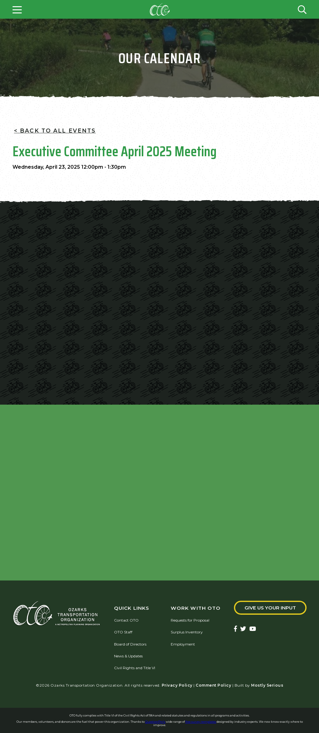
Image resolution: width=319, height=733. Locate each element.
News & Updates (128, 656)
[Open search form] (302, 9)
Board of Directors (130, 644)
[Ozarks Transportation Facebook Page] (235, 629)
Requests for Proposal (190, 620)
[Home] (160, 9)
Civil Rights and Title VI (134, 667)
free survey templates (201, 721)
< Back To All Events (55, 130)
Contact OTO (126, 620)
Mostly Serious (267, 685)
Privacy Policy (177, 685)
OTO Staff (123, 632)
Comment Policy (213, 685)
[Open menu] (17, 9)
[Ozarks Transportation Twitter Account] (243, 629)
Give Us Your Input (270, 608)
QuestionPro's (155, 721)
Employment (183, 644)
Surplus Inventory (187, 632)
